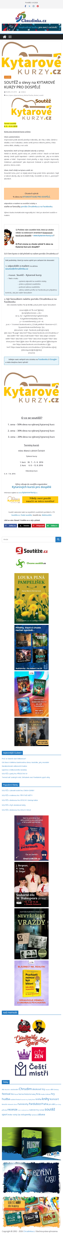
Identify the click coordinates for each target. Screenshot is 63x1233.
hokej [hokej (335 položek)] (33, 1094)
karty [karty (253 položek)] (30, 1099)
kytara (11, 95)
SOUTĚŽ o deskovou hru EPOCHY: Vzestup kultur (20, 800)
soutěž (41, 95)
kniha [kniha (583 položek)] (38, 1099)
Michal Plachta (28, 95)
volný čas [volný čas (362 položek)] (16, 1114)
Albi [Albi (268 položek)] (3, 1089)
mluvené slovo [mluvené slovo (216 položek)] (12, 1104)
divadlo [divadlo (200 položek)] (48, 1089)
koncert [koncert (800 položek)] (54, 1099)
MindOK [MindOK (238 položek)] (4, 1104)
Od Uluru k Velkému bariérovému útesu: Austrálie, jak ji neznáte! (25, 762)
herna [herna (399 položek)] (21, 1094)
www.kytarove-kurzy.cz (43, 236)
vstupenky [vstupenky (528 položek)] (26, 1114)
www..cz (28, 493)
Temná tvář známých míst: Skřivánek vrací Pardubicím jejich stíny (26, 777)
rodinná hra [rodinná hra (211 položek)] (25, 1110)
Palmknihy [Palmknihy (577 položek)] (23, 1104)
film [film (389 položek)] (12, 1094)
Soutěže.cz (15, 515)
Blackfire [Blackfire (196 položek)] (7, 1089)
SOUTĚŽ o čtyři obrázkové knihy (14, 805)
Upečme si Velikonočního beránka (14, 770)
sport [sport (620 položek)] (5, 1114)
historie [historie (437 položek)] (27, 1094)
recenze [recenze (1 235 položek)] (12, 1109)
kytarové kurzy (18, 95)
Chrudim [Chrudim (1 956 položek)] (25, 1089)
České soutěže (26, 515)
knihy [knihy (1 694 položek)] (45, 1099)
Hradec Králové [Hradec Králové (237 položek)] (45, 1094)
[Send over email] (52, 525)
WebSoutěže (47, 515)
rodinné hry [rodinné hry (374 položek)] (34, 1110)
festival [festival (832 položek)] (6, 1093)
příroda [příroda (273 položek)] (4, 1110)
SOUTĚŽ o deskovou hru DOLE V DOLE (16, 810)
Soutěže (7, 77)
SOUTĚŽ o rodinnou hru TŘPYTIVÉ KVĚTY (17, 795)
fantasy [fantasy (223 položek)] (56, 1089)
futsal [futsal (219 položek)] (16, 1094)
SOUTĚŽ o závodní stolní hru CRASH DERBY (18, 790)
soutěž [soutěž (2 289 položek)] (50, 1109)
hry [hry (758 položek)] (53, 1093)
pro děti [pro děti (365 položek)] (52, 1104)
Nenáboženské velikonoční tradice (14, 766)
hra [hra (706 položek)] (38, 1093)
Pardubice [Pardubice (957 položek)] (35, 1104)
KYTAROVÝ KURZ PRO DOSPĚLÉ (36, 197)
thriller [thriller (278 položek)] (10, 1115)
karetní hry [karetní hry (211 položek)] (24, 1099)
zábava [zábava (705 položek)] (41, 1114)
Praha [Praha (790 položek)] (44, 1104)
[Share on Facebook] (10, 525)
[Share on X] (24, 525)
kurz (7, 95)
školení (36, 95)
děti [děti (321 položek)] (51, 1089)
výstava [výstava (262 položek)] (34, 1115)
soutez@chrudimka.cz (16, 268)
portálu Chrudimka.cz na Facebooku (36, 206)
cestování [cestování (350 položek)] (14, 1089)
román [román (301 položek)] (41, 1110)
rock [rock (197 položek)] (19, 1110)
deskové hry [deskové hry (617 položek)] (38, 1089)
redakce (23, 92)
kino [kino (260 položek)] (33, 1099)
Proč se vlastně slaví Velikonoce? (14, 759)
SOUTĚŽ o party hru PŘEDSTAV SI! (14, 773)
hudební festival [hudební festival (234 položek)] (15, 1099)
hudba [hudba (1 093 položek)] (6, 1099)
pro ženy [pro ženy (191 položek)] (58, 1104)
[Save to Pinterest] (38, 525)
